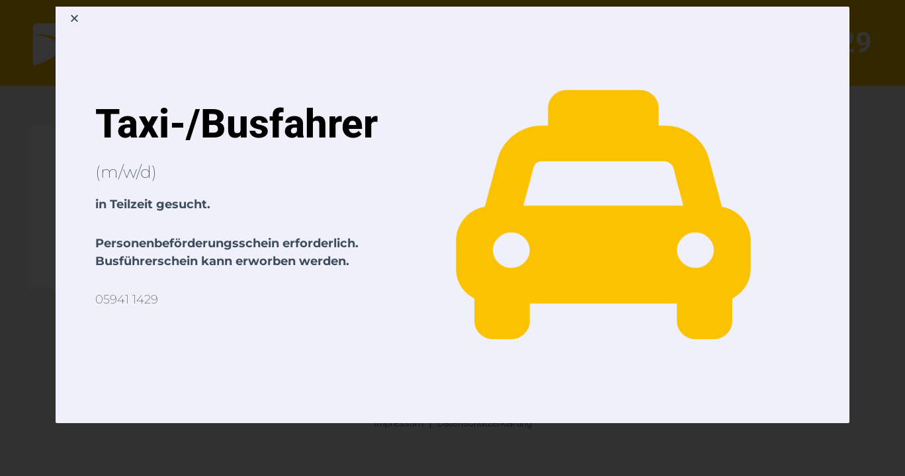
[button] (74, 18)
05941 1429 (126, 299)
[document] (452, 238)
